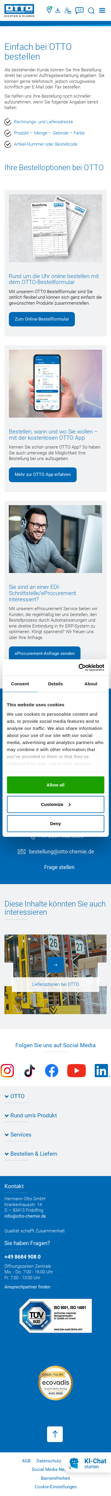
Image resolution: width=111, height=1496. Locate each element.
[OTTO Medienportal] (58, 11)
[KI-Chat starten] (86, 1463)
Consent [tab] (20, 683)
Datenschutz (48, 1461)
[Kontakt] (68, 11)
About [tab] (90, 683)
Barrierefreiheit (55, 1478)
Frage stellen (59, 867)
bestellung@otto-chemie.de (61, 851)
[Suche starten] (91, 10)
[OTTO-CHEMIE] (19, 11)
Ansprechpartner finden (27, 1287)
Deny (55, 823)
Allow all (55, 784)
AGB (26, 1461)
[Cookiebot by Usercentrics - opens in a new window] (79, 667)
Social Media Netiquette (56, 1469)
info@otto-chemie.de (25, 1216)
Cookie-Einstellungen (56, 1487)
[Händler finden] (49, 10)
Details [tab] (55, 683)
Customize (55, 804)
